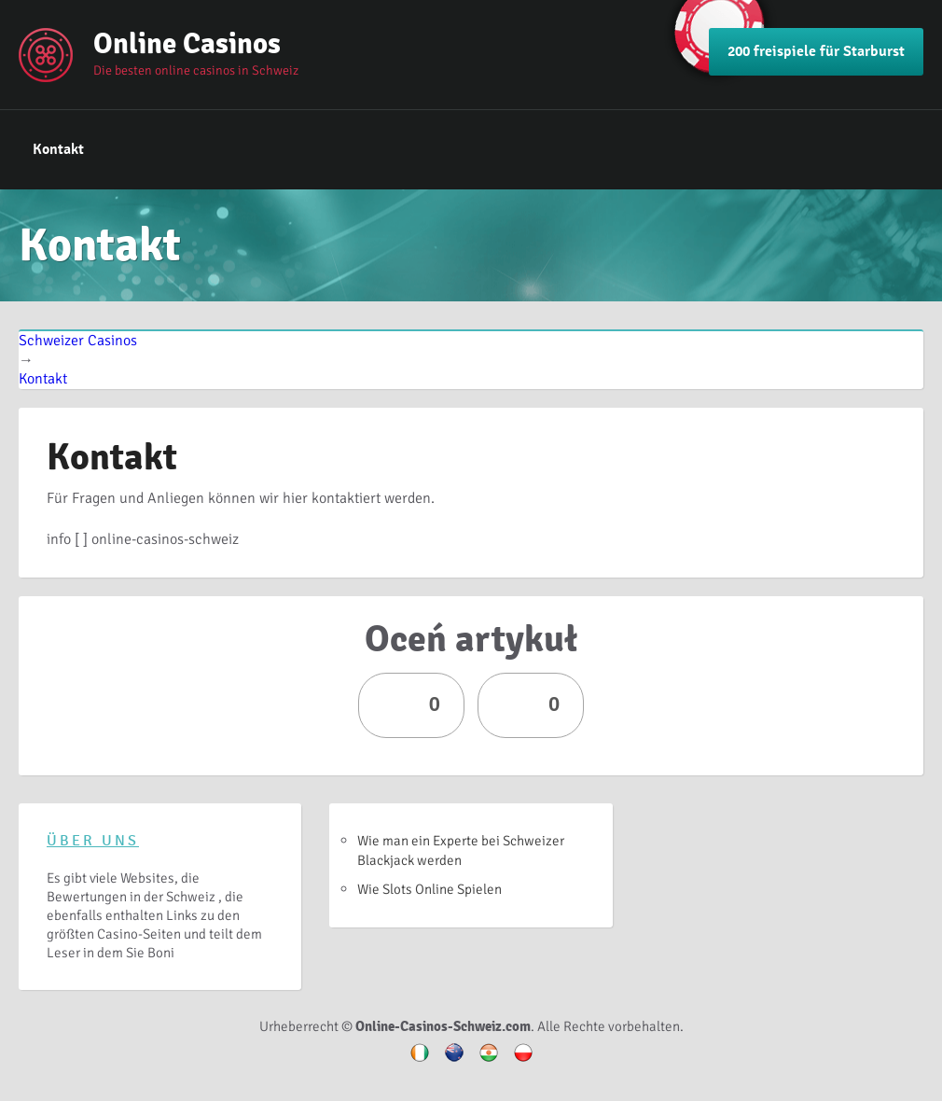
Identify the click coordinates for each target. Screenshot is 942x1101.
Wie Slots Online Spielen (429, 889)
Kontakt (58, 149)
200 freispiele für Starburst (816, 51)
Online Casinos (187, 43)
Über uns (93, 840)
